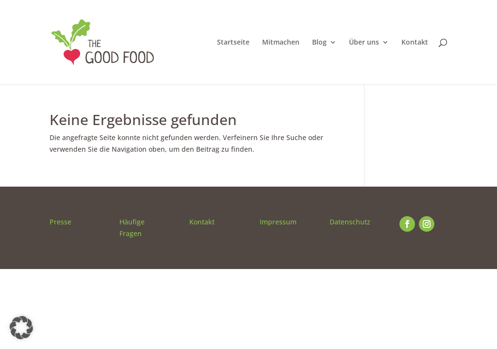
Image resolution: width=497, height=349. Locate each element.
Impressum (278, 221)
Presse (60, 221)
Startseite (233, 43)
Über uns (364, 43)
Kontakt (414, 43)
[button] (21, 327)
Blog (319, 43)
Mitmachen (280, 43)
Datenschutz (350, 221)
